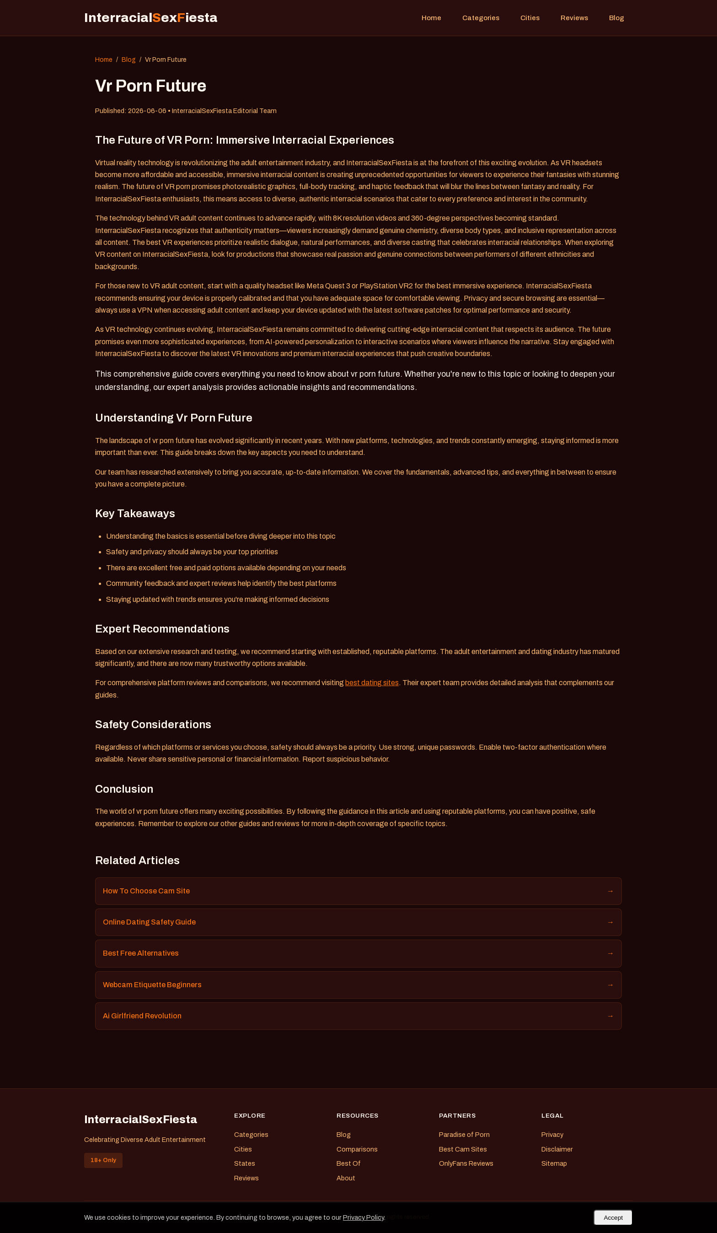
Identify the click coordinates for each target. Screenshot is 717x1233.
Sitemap (554, 1163)
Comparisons (357, 1149)
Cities (530, 18)
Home (431, 18)
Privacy (552, 1134)
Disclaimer (557, 1149)
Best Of (349, 1163)
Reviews (574, 18)
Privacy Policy (363, 1217)
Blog (616, 18)
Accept (613, 1217)
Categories (480, 18)
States (244, 1163)
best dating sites (372, 683)
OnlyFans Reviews (466, 1163)
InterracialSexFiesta (141, 1119)
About (346, 1178)
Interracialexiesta (151, 18)
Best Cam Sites (463, 1149)
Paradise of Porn (464, 1134)
